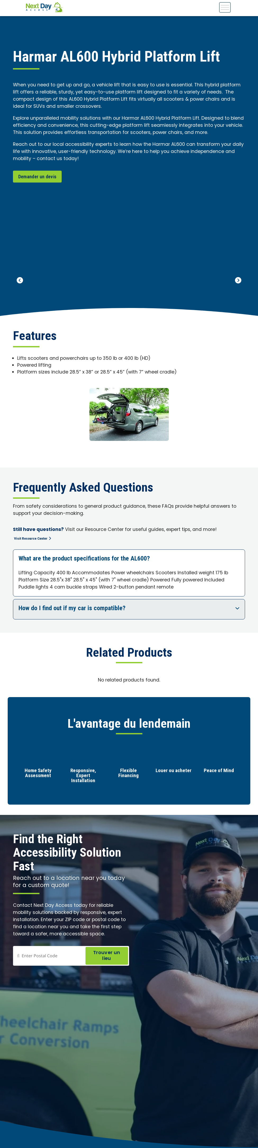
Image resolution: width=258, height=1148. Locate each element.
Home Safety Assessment (38, 774)
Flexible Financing (128, 774)
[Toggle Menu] (225, 7)
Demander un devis (37, 176)
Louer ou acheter (174, 771)
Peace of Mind (219, 771)
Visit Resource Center (36, 539)
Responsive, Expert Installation (83, 777)
